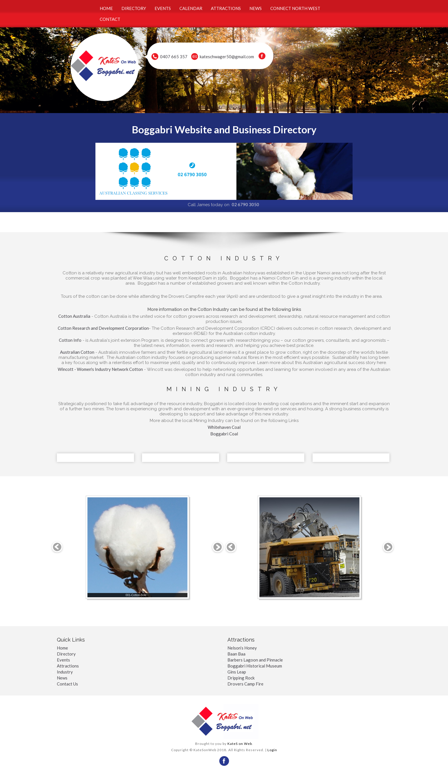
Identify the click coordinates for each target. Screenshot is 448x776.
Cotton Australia (74, 316)
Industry (65, 671)
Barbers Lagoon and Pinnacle (255, 659)
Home (62, 647)
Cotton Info (70, 340)
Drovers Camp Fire (245, 683)
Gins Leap (236, 671)
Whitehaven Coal (224, 427)
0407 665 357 (173, 56)
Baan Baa (236, 653)
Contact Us (67, 683)
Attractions (68, 665)
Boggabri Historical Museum (254, 665)
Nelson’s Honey (242, 647)
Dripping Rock (241, 677)
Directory (66, 653)
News (62, 677)
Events (63, 659)
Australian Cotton (77, 352)
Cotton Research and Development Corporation (103, 328)
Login (272, 750)
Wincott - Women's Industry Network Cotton (100, 369)
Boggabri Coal (224, 433)
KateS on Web (239, 743)
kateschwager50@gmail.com (227, 56)
